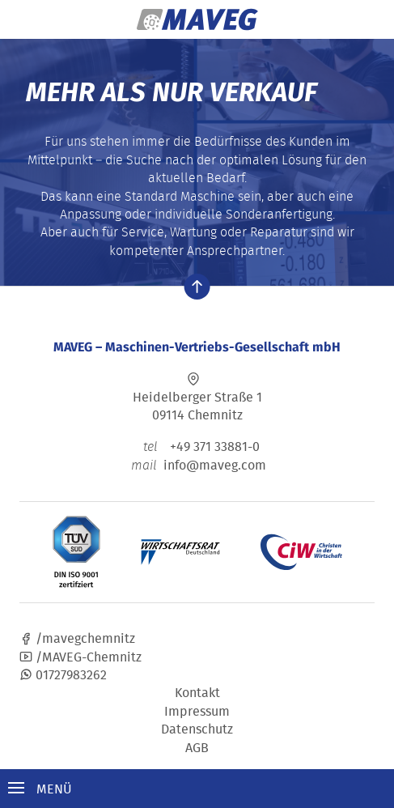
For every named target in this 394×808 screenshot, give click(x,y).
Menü (40, 788)
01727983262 (63, 674)
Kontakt (197, 692)
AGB (197, 747)
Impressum (197, 711)
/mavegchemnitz (77, 638)
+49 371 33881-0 (197, 446)
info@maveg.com (214, 464)
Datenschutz (197, 728)
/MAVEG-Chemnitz (80, 656)
